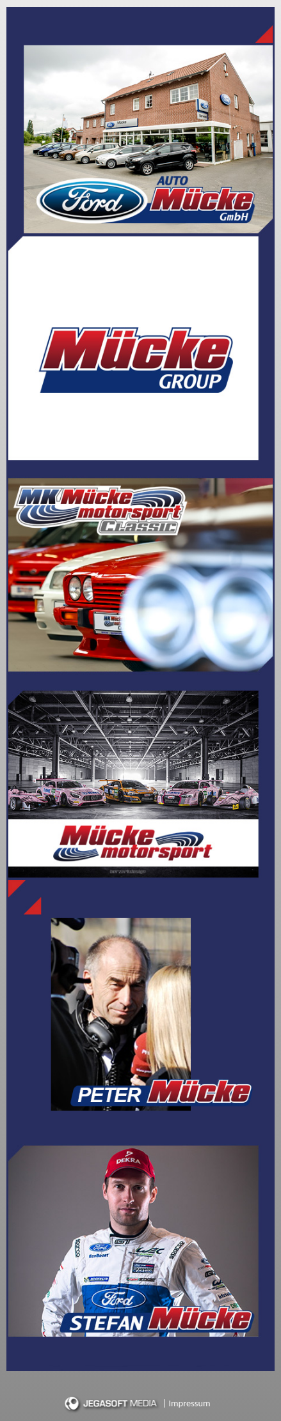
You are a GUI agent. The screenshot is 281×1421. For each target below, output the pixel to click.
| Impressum (187, 1403)
